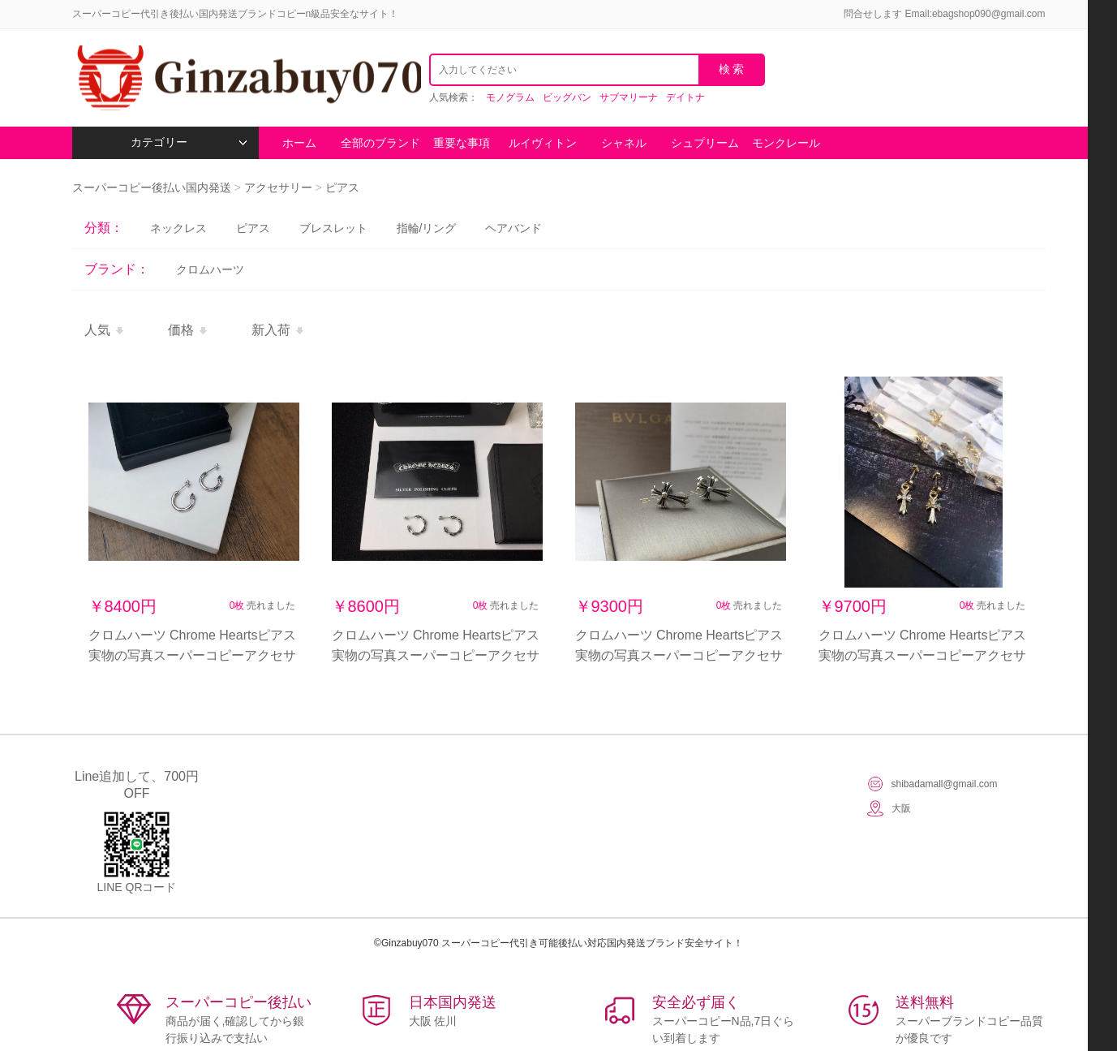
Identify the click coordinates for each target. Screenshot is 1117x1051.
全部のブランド (380, 142)
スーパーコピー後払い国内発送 (153, 187)
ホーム (299, 142)
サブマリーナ (628, 97)
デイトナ (685, 97)
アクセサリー (278, 187)
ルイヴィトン (543, 142)
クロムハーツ (210, 269)
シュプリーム (705, 142)
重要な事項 (461, 142)
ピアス (342, 187)
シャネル (624, 142)
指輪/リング (427, 228)
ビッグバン (567, 97)
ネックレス (178, 228)
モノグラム (510, 97)
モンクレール (786, 142)
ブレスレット (333, 228)
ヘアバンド (513, 228)
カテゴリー (189, 142)
